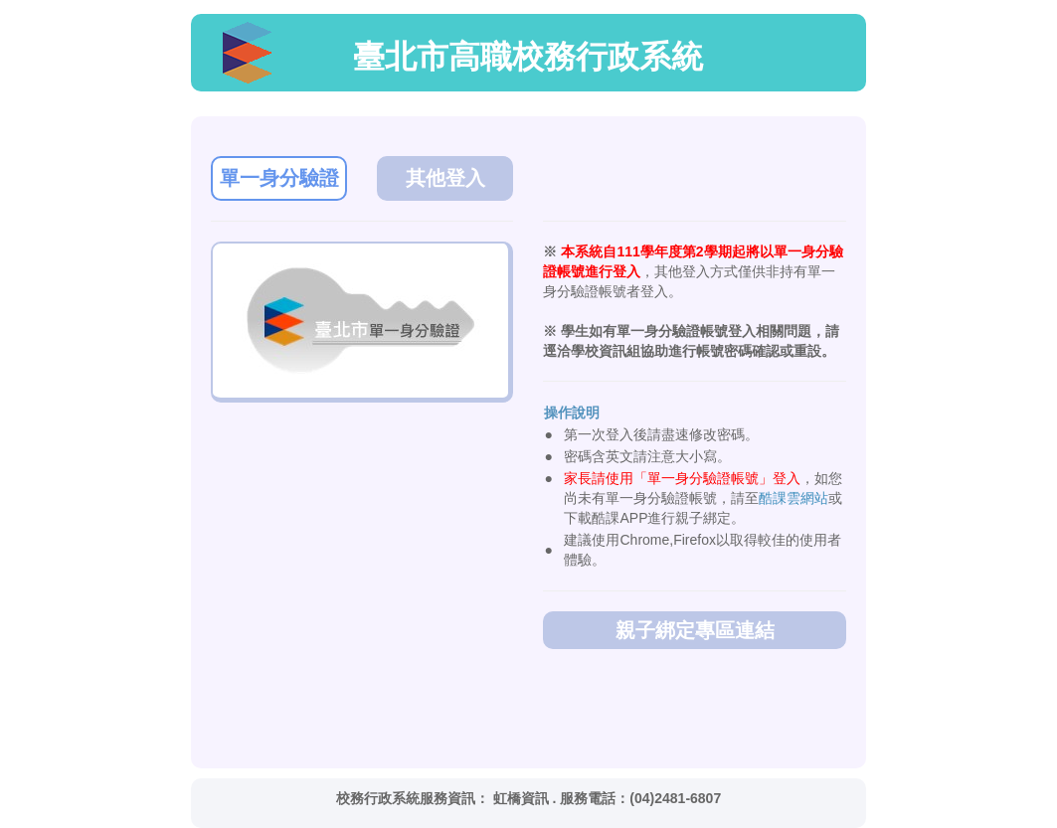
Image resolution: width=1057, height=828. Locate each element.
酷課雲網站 (793, 498)
